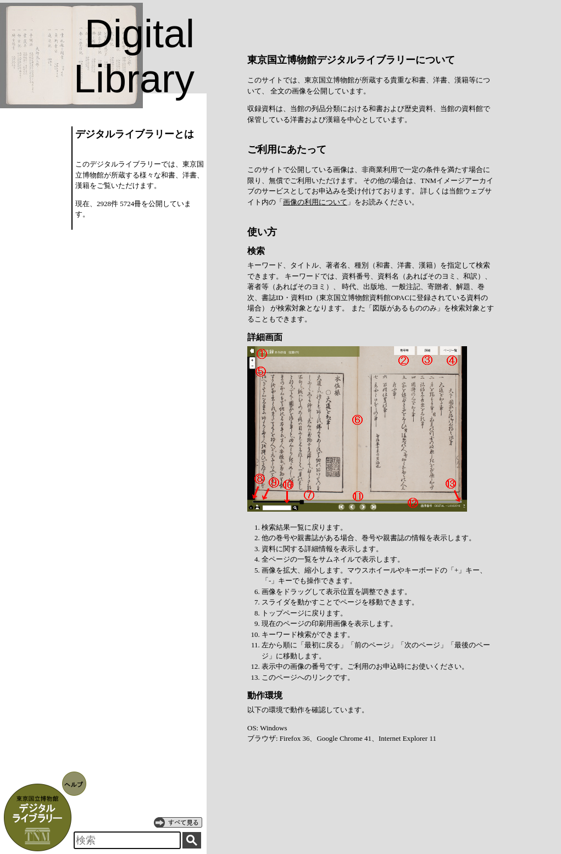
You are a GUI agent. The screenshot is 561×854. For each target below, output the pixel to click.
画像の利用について (315, 202)
